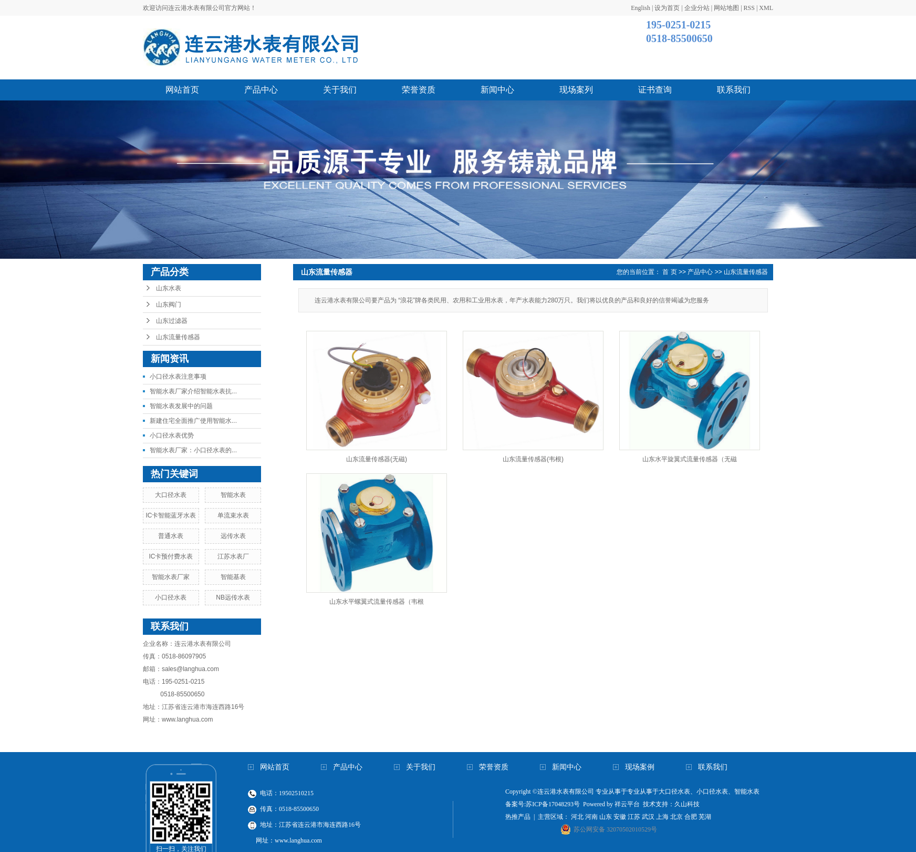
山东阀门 (168, 304)
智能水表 (233, 495)
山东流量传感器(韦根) (533, 459)
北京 (676, 816)
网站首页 (182, 89)
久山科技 (687, 804)
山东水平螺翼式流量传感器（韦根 (376, 601)
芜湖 (705, 816)
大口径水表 (170, 495)
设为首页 (667, 8)
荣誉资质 (418, 89)
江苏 (634, 816)
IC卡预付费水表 (171, 556)
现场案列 (576, 89)
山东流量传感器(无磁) (376, 459)
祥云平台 (627, 804)
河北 (577, 816)
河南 (591, 816)
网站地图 (726, 8)
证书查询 (655, 89)
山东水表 (168, 288)
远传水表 (233, 536)
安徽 (619, 816)
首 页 (669, 272)
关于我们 (340, 89)
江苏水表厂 (233, 556)
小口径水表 (170, 597)
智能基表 (233, 577)
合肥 (690, 816)
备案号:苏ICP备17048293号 (542, 804)
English (640, 8)
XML (766, 8)
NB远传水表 (233, 597)
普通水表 (170, 536)
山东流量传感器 (178, 337)
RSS (749, 8)
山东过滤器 (172, 320)
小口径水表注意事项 (178, 376)
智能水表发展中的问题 (181, 406)
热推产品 (517, 816)
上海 (662, 816)
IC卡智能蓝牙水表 (170, 515)
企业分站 (697, 8)
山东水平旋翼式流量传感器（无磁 (689, 459)
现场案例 (639, 767)
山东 (605, 816)
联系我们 (734, 89)
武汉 (648, 816)
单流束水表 (233, 515)
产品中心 (261, 89)
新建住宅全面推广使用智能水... (193, 420)
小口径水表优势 (172, 435)
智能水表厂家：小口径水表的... (193, 450)
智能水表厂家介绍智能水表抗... (193, 391)
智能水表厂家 (171, 577)
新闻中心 (497, 89)
